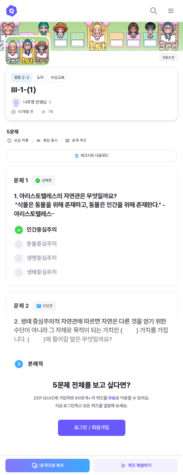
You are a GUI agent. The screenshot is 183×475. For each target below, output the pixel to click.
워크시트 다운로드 (91, 155)
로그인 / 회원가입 (91, 427)
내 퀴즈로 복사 (47, 465)
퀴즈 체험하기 (135, 465)
